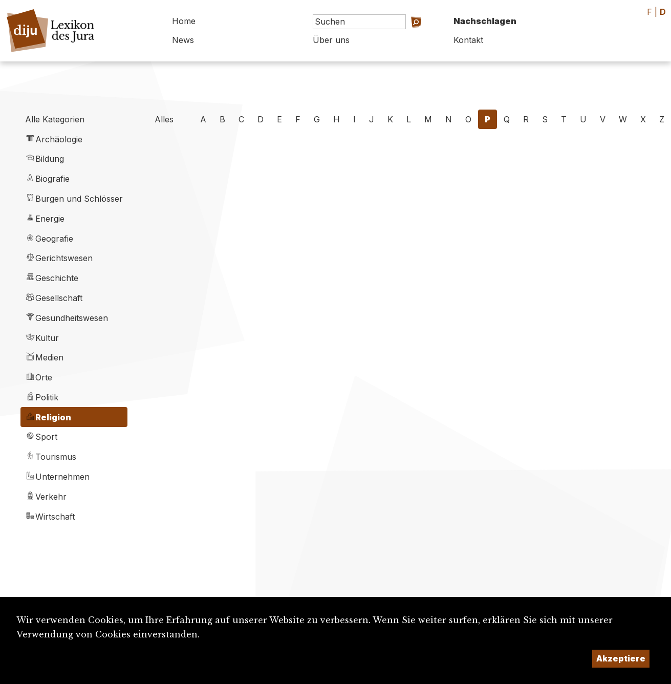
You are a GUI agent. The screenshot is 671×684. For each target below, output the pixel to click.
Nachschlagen (484, 21)
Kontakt (468, 40)
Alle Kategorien (54, 119)
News (183, 40)
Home (184, 21)
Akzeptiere (620, 658)
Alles (164, 119)
